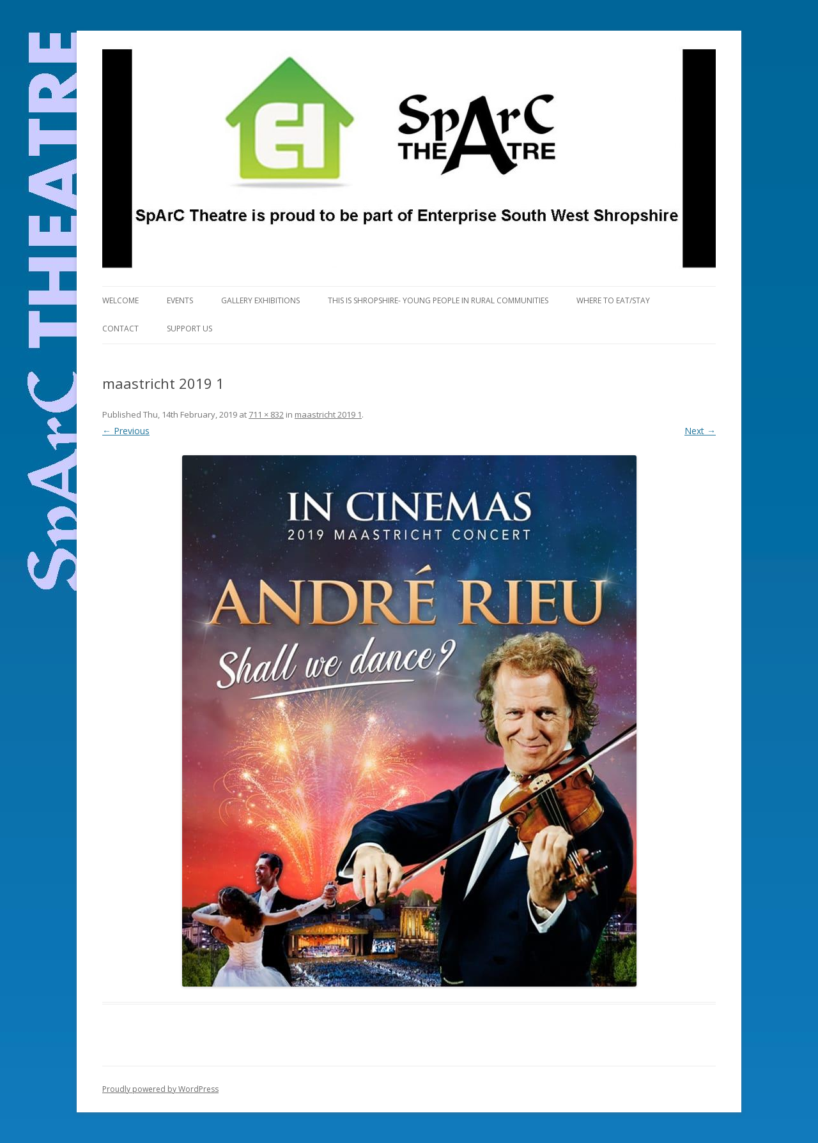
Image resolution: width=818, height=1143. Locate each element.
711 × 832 (266, 414)
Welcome (120, 300)
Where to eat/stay (613, 300)
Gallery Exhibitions (260, 300)
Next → (700, 431)
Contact (120, 328)
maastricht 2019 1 (328, 414)
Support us (189, 328)
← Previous (126, 431)
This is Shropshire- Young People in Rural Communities (438, 300)
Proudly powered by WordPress (160, 1089)
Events (180, 300)
